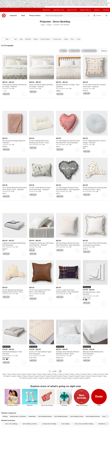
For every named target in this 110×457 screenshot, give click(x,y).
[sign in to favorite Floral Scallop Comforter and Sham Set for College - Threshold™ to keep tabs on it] (23, 94)
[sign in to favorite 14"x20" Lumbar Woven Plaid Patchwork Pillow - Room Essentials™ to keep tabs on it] (77, 297)
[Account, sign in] (97, 15)
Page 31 (65, 376)
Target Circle (34, 7)
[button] (87, 287)
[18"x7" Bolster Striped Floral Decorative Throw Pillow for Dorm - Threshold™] (14, 189)
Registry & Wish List (85, 10)
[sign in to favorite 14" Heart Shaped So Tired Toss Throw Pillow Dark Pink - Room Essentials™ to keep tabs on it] (77, 149)
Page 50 (87, 378)
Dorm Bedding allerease (93, 416)
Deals (26, 5)
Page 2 (9, 374)
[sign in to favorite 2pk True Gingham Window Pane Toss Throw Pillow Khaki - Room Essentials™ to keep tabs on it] (77, 250)
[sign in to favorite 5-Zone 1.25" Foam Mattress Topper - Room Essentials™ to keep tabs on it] (50, 361)
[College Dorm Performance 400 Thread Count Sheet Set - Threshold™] (41, 244)
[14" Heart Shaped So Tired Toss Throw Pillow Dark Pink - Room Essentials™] (68, 142)
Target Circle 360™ (72, 10)
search (88, 16)
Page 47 (70, 378)
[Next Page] (107, 416)
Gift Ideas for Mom (56, 5)
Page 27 (42, 376)
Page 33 (77, 376)
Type (21, 39)
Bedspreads (32, 416)
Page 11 (55, 374)
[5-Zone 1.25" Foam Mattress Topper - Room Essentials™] (41, 353)
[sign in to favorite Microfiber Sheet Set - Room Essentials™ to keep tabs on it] (104, 303)
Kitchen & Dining (55, 1)
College (49, 25)
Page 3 (14, 374)
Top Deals (80, 5)
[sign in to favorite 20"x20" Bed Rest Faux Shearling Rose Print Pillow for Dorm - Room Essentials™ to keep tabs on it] (104, 195)
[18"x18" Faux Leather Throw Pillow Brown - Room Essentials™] (41, 291)
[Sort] (14, 39)
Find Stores (41, 7)
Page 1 (4, 374)
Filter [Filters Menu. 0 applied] (6, 39)
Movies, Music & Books (69, 3)
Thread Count (57, 39)
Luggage (26, 3)
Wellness (21, 3)
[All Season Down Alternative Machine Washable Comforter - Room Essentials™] (68, 353)
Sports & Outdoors (8, 3)
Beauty (99, 1)
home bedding (64, 424)
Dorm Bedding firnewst (61, 416)
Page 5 (24, 374)
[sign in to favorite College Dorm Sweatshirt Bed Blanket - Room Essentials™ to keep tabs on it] (23, 254)
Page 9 (44, 374)
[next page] (60, 371)
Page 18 (95, 374)
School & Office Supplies (36, 3)
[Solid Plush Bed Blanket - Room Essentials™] (14, 353)
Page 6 (29, 374)
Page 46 (64, 378)
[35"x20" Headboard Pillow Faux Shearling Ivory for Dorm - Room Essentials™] (41, 142)
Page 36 (94, 376)
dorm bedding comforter (28, 424)
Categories (14, 15)
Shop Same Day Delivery (11, 7)
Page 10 (49, 374)
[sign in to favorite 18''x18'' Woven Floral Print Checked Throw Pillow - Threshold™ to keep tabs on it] (104, 93)
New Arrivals (38, 5)
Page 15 (78, 374)
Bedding (5, 416)
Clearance (31, 5)
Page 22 (13, 376)
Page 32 (71, 376)
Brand (36, 39)
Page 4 (19, 374)
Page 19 (101, 374)
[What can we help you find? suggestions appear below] (67, 15)
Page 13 (67, 374)
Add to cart (6, 94)
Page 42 (41, 378)
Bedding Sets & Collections (18, 416)
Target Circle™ (46, 10)
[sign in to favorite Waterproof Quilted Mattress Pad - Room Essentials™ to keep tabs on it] (104, 361)
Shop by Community (10, 5)
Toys (45, 3)
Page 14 (72, 374)
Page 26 (36, 376)
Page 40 (30, 378)
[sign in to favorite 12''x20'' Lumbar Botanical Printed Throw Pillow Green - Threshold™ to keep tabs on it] (50, 195)
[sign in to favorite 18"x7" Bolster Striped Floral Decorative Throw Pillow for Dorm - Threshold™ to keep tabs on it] (23, 196)
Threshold (5, 88)
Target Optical (20, 5)
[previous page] (49, 371)
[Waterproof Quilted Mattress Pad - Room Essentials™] (95, 353)
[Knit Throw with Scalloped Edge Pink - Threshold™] (14, 142)
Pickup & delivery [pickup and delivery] (35, 15)
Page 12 (61, 374)
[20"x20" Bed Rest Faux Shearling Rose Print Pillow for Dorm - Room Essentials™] (95, 189)
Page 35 (88, 376)
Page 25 (31, 376)
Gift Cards (95, 3)
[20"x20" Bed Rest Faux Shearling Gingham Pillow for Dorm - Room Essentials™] (14, 291)
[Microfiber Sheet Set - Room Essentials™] (95, 293)
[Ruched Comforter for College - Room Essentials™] (68, 86)
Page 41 (35, 378)
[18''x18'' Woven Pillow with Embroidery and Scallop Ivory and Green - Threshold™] (95, 244)
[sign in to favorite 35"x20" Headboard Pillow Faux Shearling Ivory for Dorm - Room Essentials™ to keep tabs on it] (50, 148)
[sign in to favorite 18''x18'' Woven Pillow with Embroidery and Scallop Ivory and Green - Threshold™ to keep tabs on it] (104, 252)
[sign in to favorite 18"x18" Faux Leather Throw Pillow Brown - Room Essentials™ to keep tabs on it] (50, 299)
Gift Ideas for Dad (17, 1)
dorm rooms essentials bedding (82, 424)
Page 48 (76, 378)
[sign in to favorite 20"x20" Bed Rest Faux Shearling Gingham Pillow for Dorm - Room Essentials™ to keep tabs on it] (23, 297)
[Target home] (4, 15)
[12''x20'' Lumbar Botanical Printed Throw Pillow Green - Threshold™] (41, 189)
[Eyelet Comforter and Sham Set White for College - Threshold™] (41, 86)
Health (16, 3)
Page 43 (47, 378)
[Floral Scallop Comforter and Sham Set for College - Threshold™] (14, 86)
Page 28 (48, 376)
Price (72, 39)
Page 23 (19, 376)
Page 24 (25, 376)
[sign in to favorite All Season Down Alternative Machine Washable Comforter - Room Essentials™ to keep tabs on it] (77, 361)
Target (43, 25)
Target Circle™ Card (58, 10)
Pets (99, 3)
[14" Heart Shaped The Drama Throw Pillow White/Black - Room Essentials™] (68, 189)
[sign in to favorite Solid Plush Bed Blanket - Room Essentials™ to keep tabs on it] (23, 362)
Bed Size (28, 39)
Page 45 (58, 378)
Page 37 (100, 376)
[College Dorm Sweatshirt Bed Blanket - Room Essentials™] (14, 244)
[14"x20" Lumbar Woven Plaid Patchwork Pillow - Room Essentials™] (68, 291)
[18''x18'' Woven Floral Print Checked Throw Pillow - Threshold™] (95, 86)
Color (78, 39)
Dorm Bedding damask (45, 416)
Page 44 (53, 378)
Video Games (58, 3)
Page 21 (8, 376)
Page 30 (59, 376)
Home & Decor (45, 1)
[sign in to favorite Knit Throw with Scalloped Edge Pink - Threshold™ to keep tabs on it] (23, 149)
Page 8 (39, 374)
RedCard (27, 7)
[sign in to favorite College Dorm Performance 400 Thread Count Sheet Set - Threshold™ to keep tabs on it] (50, 254)
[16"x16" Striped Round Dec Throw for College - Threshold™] (95, 142)
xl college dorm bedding (47, 424)
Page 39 (24, 378)
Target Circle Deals (88, 5)
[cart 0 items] (106, 15)
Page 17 (90, 374)
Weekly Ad (97, 5)
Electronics (50, 3)
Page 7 (34, 374)
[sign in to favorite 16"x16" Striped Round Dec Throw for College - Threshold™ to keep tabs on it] (104, 151)
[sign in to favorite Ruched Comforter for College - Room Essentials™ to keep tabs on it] (77, 94)
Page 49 (81, 378)
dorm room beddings (10, 424)
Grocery (78, 1)
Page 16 (84, 374)
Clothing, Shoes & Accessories (32, 1)
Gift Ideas (89, 3)
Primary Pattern (45, 39)
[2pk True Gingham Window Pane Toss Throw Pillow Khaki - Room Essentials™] (68, 244)
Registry (21, 7)
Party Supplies (81, 3)
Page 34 (83, 376)
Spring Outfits (46, 5)
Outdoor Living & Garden (68, 1)
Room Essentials (60, 88)
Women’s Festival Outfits (69, 5)
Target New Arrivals (6, 1)
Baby (95, 1)
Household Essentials (87, 1)
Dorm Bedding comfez (76, 416)
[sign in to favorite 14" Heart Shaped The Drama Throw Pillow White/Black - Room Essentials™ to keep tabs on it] (77, 196)
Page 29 (54, 376)
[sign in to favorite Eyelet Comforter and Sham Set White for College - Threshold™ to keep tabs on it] (50, 92)
